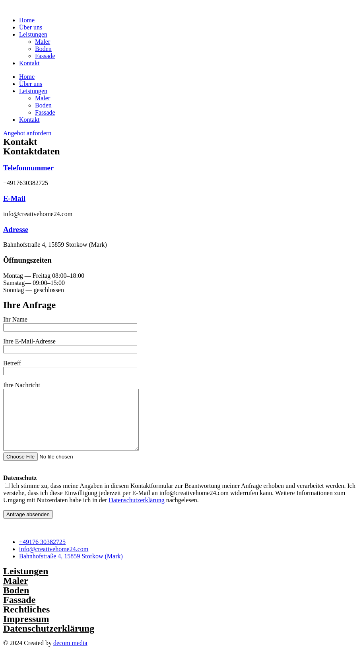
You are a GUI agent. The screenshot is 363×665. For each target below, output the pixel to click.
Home (27, 20)
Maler (42, 41)
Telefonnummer (28, 168)
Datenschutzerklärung (136, 512)
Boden (43, 48)
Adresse (15, 229)
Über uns (30, 27)
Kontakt (29, 63)
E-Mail (14, 198)
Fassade (45, 56)
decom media (70, 654)
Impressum (26, 631)
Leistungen (33, 34)
